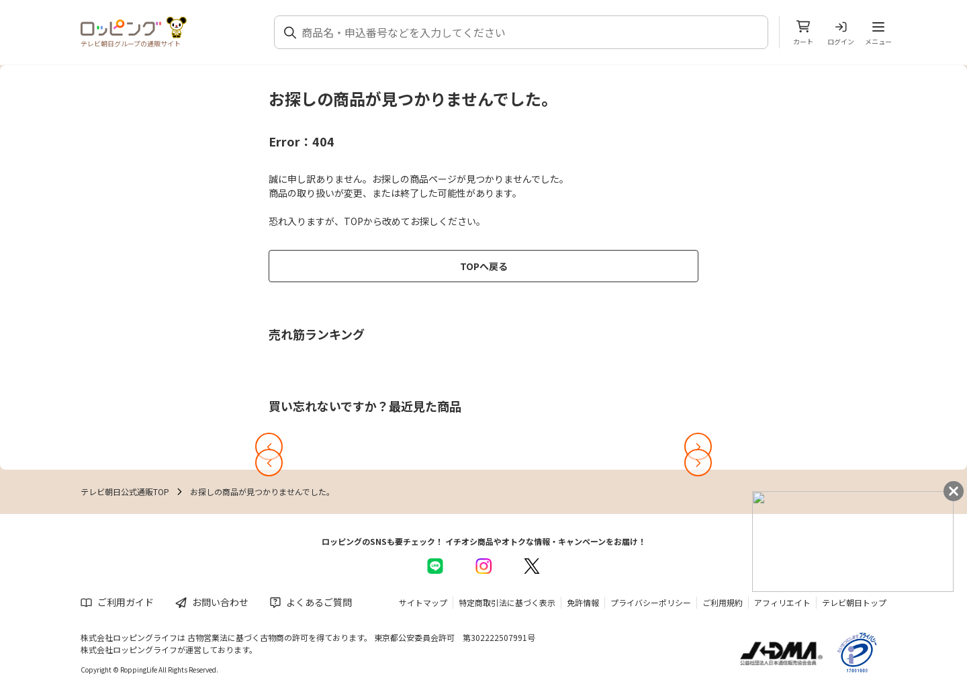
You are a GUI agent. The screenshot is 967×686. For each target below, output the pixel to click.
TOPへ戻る (484, 266)
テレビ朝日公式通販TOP (125, 491)
